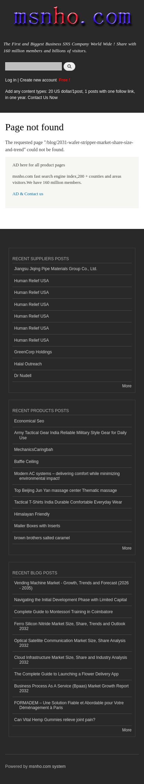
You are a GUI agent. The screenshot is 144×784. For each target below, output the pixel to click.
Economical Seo (29, 421)
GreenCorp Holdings (33, 352)
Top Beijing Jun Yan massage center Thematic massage (65, 490)
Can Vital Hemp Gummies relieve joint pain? (54, 719)
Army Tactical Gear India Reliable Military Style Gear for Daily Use (70, 435)
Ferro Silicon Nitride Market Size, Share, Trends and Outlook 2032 (69, 626)
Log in (11, 80)
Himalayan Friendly (32, 514)
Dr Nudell (22, 375)
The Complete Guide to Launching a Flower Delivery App (66, 674)
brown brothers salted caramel (42, 537)
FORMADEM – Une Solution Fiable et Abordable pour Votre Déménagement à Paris (69, 705)
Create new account (39, 80)
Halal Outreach (28, 364)
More (127, 386)
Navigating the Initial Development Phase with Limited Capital (70, 599)
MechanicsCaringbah (33, 449)
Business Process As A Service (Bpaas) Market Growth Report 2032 (71, 688)
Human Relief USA (31, 280)
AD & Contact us (27, 193)
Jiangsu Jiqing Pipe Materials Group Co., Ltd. (55, 268)
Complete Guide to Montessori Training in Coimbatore (63, 611)
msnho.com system (47, 766)
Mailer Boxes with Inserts (37, 525)
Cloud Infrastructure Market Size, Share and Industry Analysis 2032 (70, 660)
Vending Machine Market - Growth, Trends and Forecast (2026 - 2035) (71, 585)
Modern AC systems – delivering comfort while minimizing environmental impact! (67, 476)
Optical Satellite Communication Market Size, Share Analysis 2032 (69, 643)
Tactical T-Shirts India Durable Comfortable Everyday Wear (68, 502)
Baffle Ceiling (26, 461)
